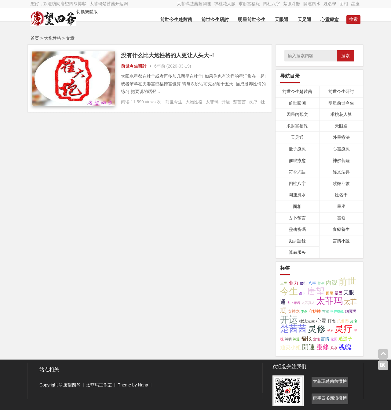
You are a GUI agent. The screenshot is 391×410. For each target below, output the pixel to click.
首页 (35, 38)
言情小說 (341, 240)
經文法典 (341, 171)
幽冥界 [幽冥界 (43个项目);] (351, 311)
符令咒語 (297, 171)
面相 (343, 3)
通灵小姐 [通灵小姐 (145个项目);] (290, 347)
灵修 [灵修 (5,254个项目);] (317, 329)
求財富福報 (249, 3)
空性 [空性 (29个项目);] (316, 339)
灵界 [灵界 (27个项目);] (330, 330)
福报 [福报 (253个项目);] (306, 338)
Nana (143, 384)
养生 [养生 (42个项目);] (321, 283)
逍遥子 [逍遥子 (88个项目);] (345, 338)
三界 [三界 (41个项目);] (283, 283)
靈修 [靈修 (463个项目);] (322, 346)
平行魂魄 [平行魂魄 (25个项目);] (337, 311)
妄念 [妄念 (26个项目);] (304, 311)
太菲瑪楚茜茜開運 (194, 3)
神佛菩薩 (341, 160)
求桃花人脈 (225, 3)
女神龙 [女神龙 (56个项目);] (294, 311)
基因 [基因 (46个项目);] (338, 293)
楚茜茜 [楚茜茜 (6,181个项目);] (293, 329)
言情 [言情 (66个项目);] (325, 338)
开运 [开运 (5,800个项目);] (289, 319)
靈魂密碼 (297, 229)
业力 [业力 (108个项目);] (293, 283)
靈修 (341, 218)
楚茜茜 (239, 101)
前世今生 (173, 101)
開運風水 (311, 3)
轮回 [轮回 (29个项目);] (334, 339)
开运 (225, 101)
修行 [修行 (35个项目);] (303, 283)
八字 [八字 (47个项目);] (312, 283)
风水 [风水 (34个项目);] (334, 348)
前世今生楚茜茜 (176, 19)
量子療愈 (297, 148)
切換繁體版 (87, 11)
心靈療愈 (329, 19)
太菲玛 (212, 101)
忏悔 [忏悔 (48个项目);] (332, 321)
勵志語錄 (297, 240)
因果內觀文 (297, 114)
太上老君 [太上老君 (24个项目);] (293, 303)
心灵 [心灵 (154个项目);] (321, 321)
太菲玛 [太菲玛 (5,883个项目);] (329, 301)
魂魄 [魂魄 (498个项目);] (345, 346)
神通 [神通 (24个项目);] (296, 339)
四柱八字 (271, 3)
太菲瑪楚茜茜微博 (330, 381)
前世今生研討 (215, 19)
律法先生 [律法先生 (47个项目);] (307, 321)
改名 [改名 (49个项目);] (354, 321)
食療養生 (341, 229)
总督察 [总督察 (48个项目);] (343, 321)
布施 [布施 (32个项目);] (325, 311)
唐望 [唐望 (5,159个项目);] (316, 291)
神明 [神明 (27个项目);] (288, 339)
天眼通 (281, 19)
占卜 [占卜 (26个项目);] (302, 293)
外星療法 (341, 137)
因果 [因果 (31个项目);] (329, 293)
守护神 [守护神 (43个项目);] (315, 311)
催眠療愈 (297, 160)
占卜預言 (297, 218)
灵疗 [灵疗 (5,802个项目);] (344, 329)
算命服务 (297, 252)
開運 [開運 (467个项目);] (308, 346)
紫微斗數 (291, 3)
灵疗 (253, 101)
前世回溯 (297, 103)
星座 (355, 3)
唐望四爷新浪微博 (330, 398)
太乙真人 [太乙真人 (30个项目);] (308, 303)
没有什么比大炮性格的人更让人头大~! (167, 55)
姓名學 (329, 3)
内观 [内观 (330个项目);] (331, 282)
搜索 (345, 55)
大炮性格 (194, 101)
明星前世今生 (251, 19)
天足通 (304, 19)
